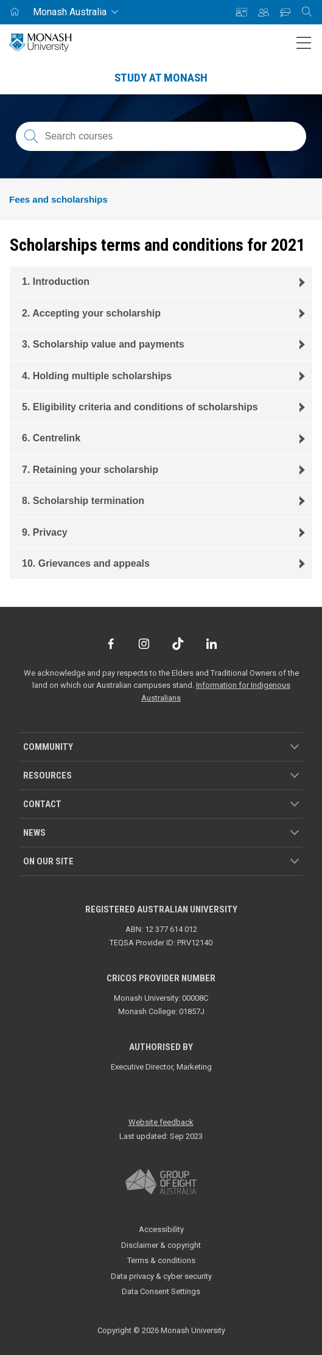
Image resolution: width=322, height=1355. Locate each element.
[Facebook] (110, 644)
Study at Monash (161, 78)
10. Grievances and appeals (86, 563)
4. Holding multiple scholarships (97, 376)
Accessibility (161, 1229)
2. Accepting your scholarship (91, 313)
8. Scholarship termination (83, 500)
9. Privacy (45, 532)
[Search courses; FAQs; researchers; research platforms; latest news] (160, 136)
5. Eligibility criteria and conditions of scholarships (140, 407)
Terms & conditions (161, 1260)
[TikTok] (178, 644)
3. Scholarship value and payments (103, 344)
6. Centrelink (51, 438)
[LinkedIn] (212, 644)
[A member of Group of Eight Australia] (161, 1182)
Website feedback (161, 1122)
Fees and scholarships (58, 199)
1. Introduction (55, 281)
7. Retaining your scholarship (90, 469)
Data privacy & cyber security (161, 1276)
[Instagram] (144, 644)
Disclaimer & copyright (161, 1245)
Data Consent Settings (161, 1291)
